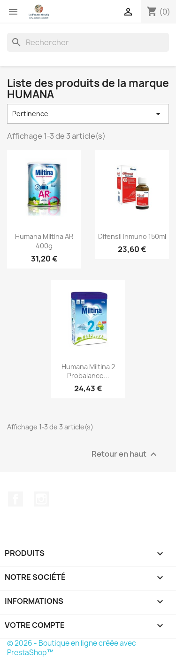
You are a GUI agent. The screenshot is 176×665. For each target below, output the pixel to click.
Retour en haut (125, 454)
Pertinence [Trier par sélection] (88, 113)
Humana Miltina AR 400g (44, 241)
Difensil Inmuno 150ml (132, 236)
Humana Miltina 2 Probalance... (88, 371)
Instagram (41, 499)
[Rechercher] (88, 42)
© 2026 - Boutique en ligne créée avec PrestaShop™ (71, 647)
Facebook (15, 499)
